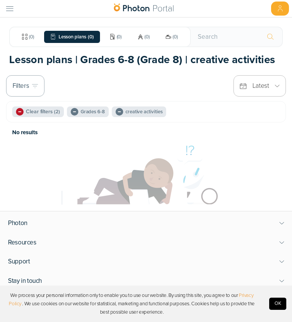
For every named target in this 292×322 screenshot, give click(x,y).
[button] (146, 223)
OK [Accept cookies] (278, 303)
